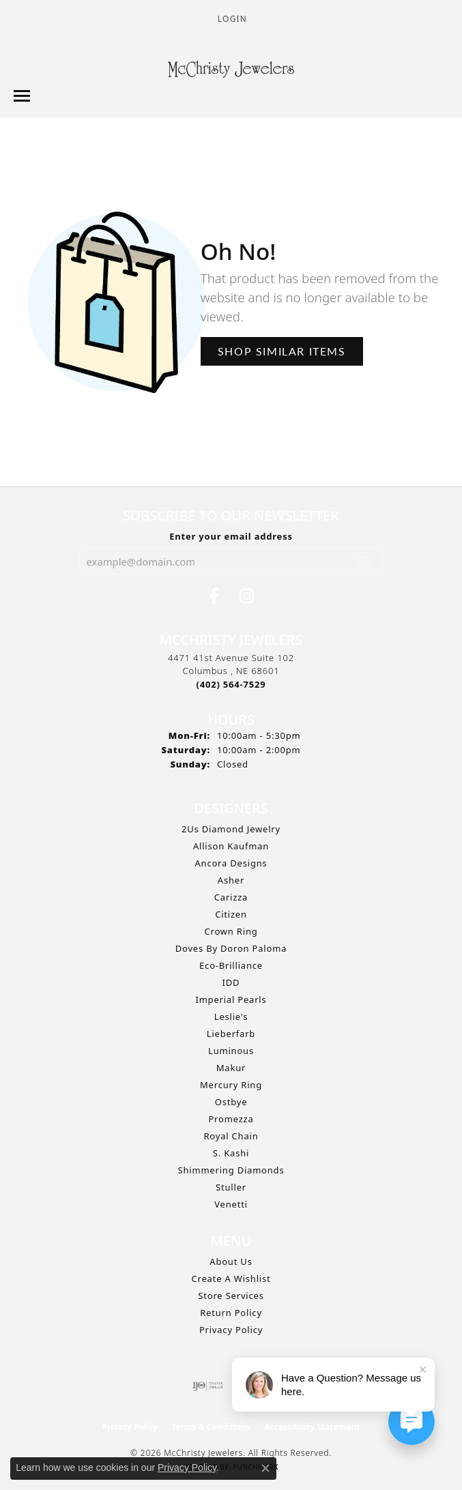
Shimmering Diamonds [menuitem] (231, 1170)
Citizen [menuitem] (231, 914)
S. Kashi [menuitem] (231, 1153)
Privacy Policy (231, 1330)
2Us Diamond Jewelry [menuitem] (231, 829)
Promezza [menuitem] (230, 1119)
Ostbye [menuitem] (231, 1102)
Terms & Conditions (210, 1427)
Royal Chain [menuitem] (230, 1136)
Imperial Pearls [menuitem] (230, 999)
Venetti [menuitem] (231, 1204)
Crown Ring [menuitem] (230, 931)
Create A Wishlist (231, 1278)
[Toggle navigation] (22, 95)
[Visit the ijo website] (207, 1385)
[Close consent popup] (265, 1468)
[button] (231, 19)
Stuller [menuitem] (231, 1187)
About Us (231, 1261)
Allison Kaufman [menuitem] (231, 846)
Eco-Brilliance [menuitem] (231, 965)
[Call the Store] (231, 684)
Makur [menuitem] (231, 1068)
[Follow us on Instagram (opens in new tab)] (247, 596)
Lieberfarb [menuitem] (231, 1033)
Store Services (230, 1295)
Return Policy (231, 1312)
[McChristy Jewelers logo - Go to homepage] (231, 71)
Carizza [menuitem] (231, 897)
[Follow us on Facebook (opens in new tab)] (214, 596)
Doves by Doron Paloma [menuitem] (231, 948)
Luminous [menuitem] (231, 1051)
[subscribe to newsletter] (364, 561)
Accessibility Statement (312, 1427)
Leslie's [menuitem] (231, 1016)
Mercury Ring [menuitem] (231, 1085)
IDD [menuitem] (231, 982)
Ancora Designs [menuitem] (230, 863)
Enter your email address (231, 536)
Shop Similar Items (282, 351)
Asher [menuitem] (231, 880)
